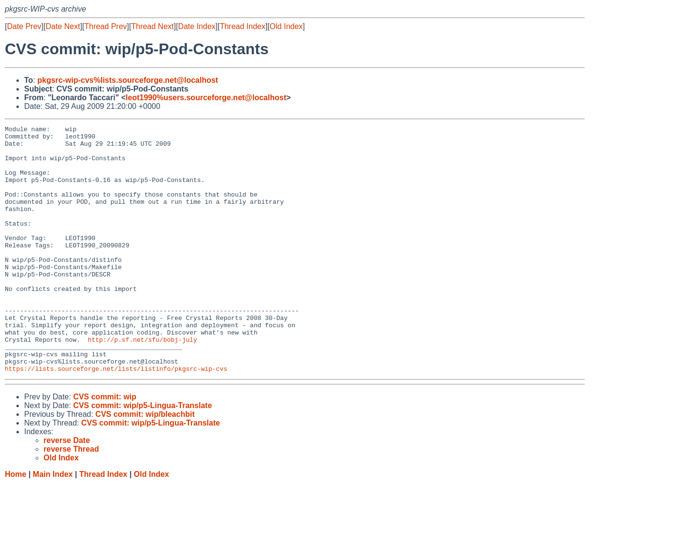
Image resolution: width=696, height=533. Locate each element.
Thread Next (152, 26)
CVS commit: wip (104, 446)
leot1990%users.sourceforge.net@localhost (206, 97)
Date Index (196, 26)
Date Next (62, 26)
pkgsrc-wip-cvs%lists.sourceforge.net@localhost (127, 80)
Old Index (286, 26)
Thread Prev (106, 26)
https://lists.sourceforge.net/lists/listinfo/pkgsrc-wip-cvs (116, 417)
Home (15, 523)
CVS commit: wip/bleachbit (144, 463)
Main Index (53, 523)
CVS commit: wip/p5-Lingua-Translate (142, 455)
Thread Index (242, 26)
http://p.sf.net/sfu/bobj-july (142, 383)
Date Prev (24, 26)
